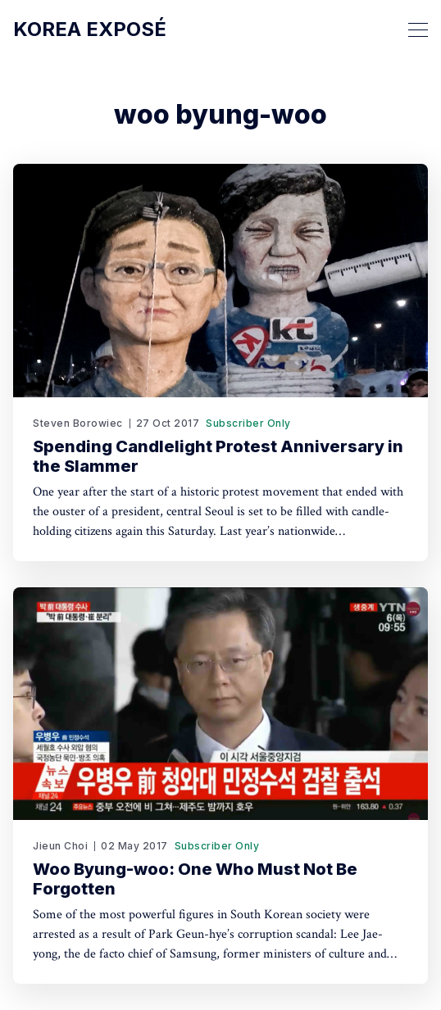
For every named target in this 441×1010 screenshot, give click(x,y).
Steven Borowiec (78, 423)
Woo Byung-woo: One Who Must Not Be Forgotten (195, 879)
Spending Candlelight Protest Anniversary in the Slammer (218, 456)
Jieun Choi (60, 846)
